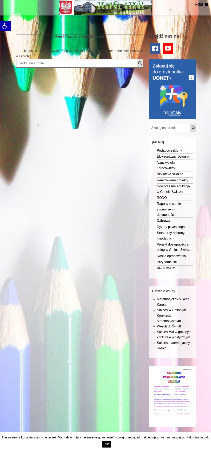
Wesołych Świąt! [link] (169, 326)
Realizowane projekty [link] (172, 180)
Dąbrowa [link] (163, 220)
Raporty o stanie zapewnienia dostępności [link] (169, 209)
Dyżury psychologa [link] (171, 227)
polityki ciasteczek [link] (195, 437)
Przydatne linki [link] (167, 262)
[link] (5, 26)
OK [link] (107, 444)
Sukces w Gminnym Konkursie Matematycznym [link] (171, 315)
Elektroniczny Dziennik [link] (173, 156)
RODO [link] (162, 198)
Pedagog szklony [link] (169, 150)
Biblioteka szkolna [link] (170, 174)
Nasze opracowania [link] (171, 256)
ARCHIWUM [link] (166, 268)
